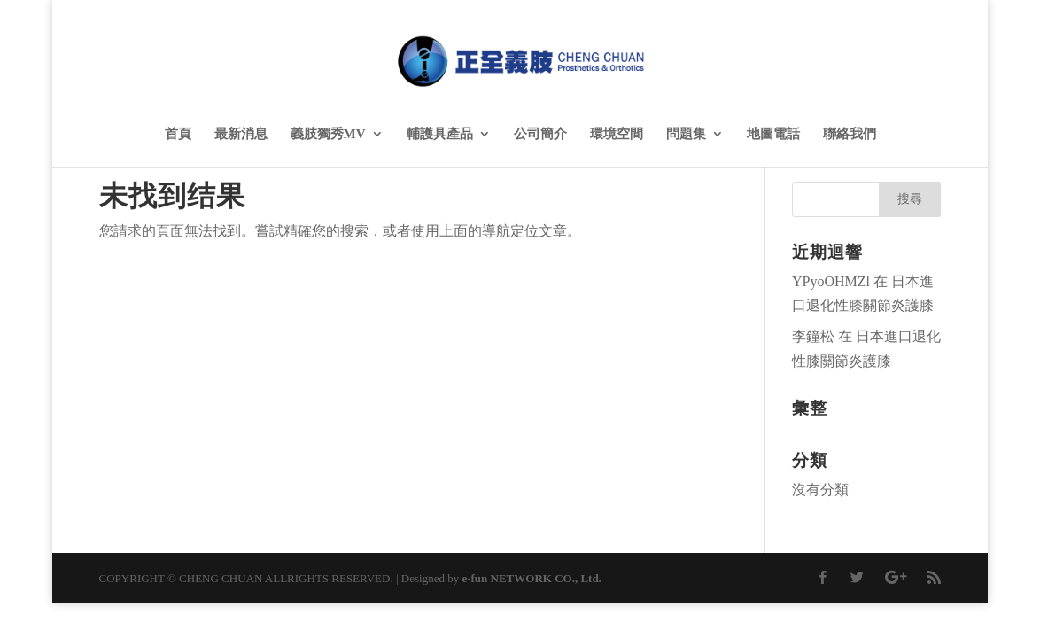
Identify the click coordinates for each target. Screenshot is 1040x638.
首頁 (178, 134)
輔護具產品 (440, 134)
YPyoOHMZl (831, 281)
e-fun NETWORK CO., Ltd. (531, 578)
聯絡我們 (849, 134)
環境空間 (616, 134)
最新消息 (241, 134)
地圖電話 (773, 134)
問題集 (686, 134)
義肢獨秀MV (328, 134)
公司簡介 (540, 134)
